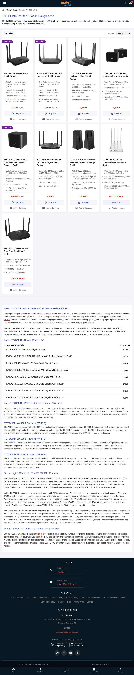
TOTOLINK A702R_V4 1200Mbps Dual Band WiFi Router (114, 162)
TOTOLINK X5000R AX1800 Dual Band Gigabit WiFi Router (16, 251)
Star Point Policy (48, 602)
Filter (9, 33)
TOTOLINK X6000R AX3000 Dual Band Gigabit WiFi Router (49, 162)
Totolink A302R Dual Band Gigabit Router (26, 349)
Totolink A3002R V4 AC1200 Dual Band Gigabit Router (32, 363)
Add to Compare (17, 119)
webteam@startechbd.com (67, 632)
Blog (69, 602)
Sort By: (111, 33)
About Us (43, 598)
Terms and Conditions (90, 598)
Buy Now (18, 113)
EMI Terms (31, 598)
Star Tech (40, 534)
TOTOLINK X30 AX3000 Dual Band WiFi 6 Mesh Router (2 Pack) (82, 162)
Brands (90, 602)
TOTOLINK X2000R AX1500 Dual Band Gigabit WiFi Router (82, 76)
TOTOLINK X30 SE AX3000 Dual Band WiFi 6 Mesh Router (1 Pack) (16, 162)
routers (7, 320)
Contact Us (79, 602)
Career (61, 602)
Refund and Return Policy (114, 598)
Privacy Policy (72, 598)
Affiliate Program (16, 598)
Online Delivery (56, 598)
